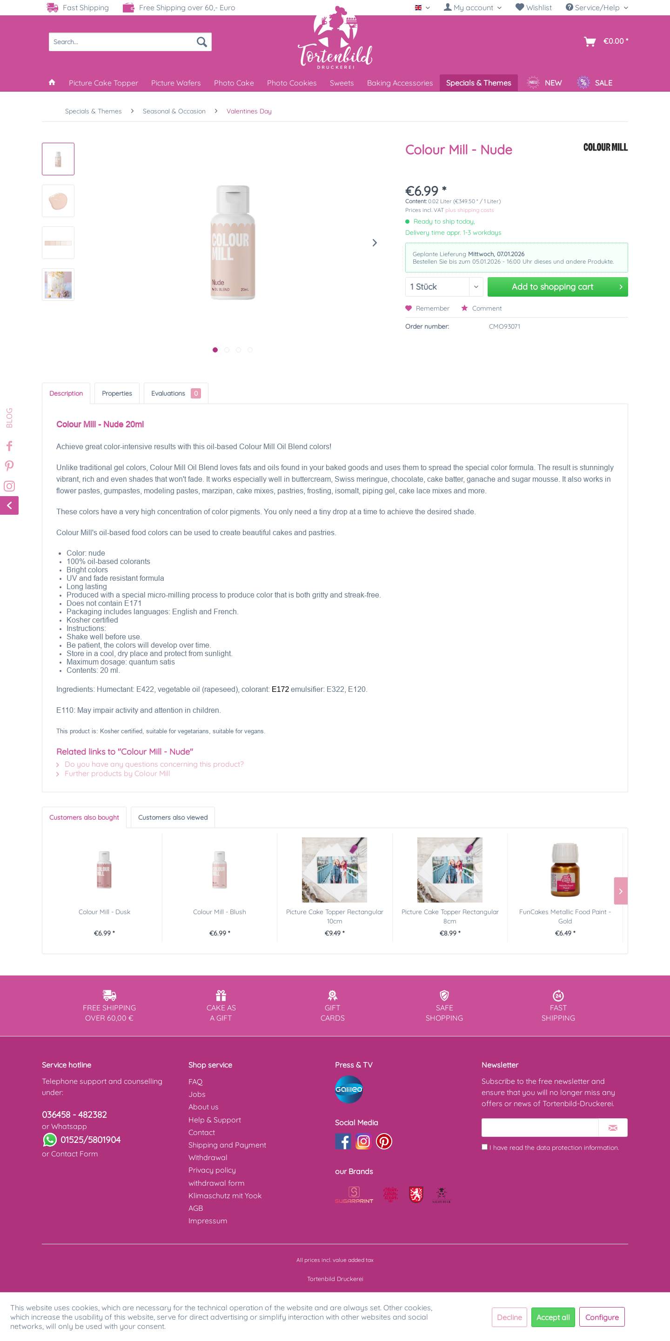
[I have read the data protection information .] (485, 1147)
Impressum (208, 1220)
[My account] (473, 7)
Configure (602, 1317)
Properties (117, 393)
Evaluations (176, 393)
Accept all (553, 1317)
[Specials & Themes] (479, 82)
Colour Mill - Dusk (104, 912)
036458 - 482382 (74, 1114)
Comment (481, 308)
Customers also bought (84, 817)
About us (203, 1106)
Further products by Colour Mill (113, 773)
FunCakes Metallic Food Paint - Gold (565, 916)
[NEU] (544, 82)
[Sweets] (342, 82)
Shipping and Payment (227, 1144)
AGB (195, 1208)
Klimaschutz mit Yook (225, 1195)
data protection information (577, 1147)
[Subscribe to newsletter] (613, 1127)
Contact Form (74, 1153)
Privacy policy (212, 1170)
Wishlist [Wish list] (534, 7)
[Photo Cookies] (292, 82)
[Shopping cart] (604, 42)
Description (66, 393)
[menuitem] (473, 7)
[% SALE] (594, 82)
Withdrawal (208, 1157)
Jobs (197, 1094)
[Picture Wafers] (176, 82)
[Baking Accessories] (400, 82)
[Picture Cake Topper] (103, 82)
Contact (201, 1132)
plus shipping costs (469, 209)
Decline (509, 1317)
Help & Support (214, 1119)
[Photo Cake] (234, 82)
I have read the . (554, 1147)
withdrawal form (216, 1183)
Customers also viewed (173, 817)
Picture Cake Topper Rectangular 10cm (334, 916)
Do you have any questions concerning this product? (150, 764)
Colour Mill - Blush (219, 912)
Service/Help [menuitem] (594, 7)
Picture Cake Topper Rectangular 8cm (450, 916)
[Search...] (130, 42)
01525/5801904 (90, 1139)
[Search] (202, 42)
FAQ (195, 1081)
